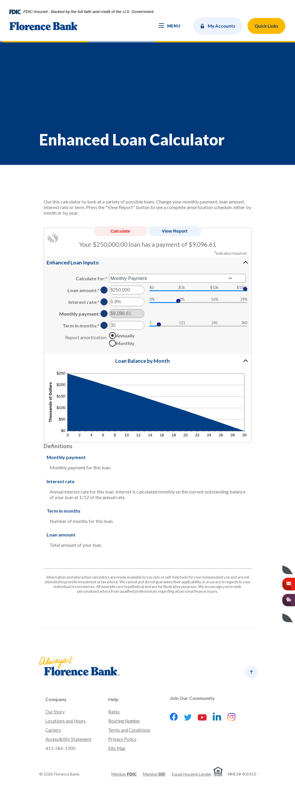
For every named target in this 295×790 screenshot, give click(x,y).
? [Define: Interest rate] (104, 301)
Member (124, 773)
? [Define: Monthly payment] (104, 313)
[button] (147, 262)
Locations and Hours (65, 720)
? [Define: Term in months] (104, 325)
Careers (53, 730)
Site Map (117, 748)
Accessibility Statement (68, 739)
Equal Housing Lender (191, 773)
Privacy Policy (122, 739)
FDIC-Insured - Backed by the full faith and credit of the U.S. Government (88, 12)
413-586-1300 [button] (60, 748)
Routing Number (124, 720)
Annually (125, 335)
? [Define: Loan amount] (104, 290)
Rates (114, 711)
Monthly (125, 343)
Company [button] (56, 699)
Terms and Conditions (129, 730)
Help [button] (113, 699)
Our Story (55, 711)
